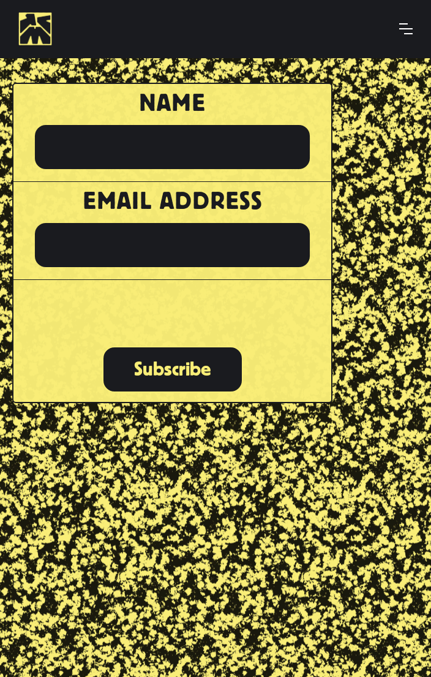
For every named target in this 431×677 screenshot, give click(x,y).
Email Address (172, 201)
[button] (406, 28)
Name (172, 103)
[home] (39, 28)
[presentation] (172, 312)
